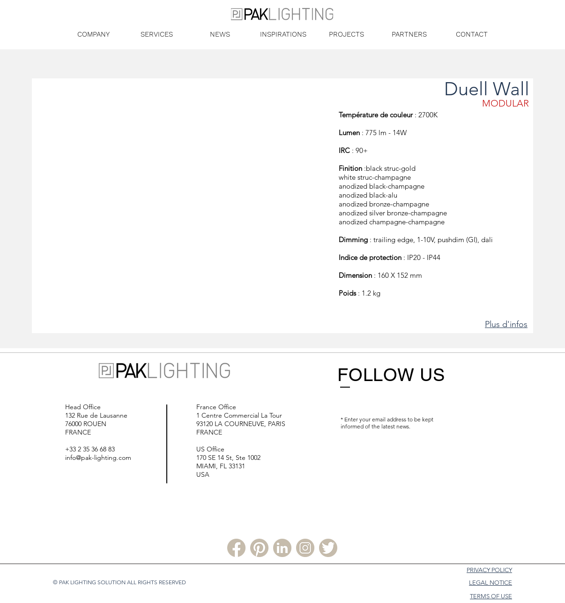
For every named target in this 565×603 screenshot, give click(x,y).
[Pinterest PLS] (259, 548)
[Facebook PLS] (236, 548)
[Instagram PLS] (305, 548)
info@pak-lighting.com (98, 457)
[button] (184, 205)
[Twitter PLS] (328, 548)
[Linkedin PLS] (282, 548)
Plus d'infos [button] (506, 324)
